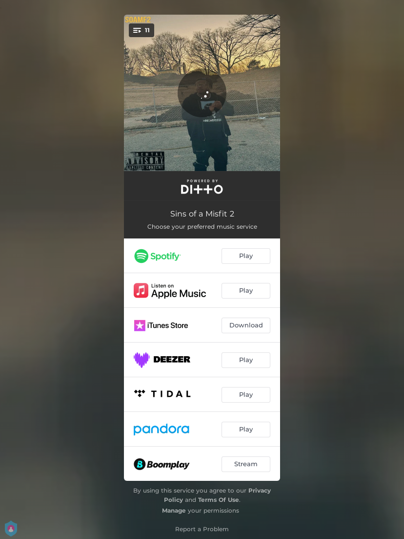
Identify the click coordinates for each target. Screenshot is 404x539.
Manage (174, 510)
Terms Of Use (218, 499)
